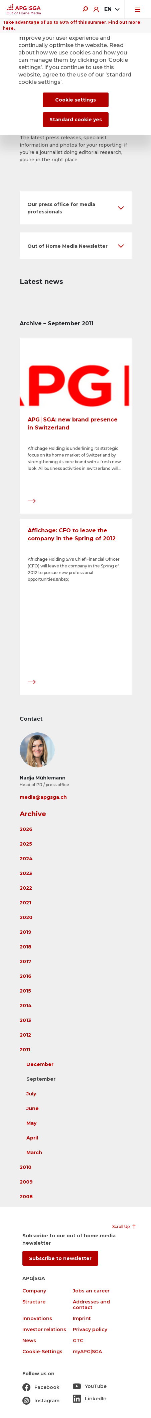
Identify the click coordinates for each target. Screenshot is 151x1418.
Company (34, 1291)
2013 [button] (25, 1020)
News (29, 1341)
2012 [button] (25, 1035)
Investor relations (44, 1330)
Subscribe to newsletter (60, 1258)
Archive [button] (33, 814)
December (39, 1064)
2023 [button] (26, 873)
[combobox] (111, 9)
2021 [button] (25, 903)
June (32, 1108)
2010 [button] (25, 1167)
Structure (33, 1302)
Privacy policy (90, 1330)
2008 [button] (26, 1197)
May (31, 1123)
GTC (78, 1341)
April (32, 1138)
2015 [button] (25, 991)
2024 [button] (26, 859)
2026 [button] (26, 829)
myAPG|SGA (87, 1352)
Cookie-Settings (42, 1352)
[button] (76, 207)
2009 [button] (26, 1182)
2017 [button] (25, 961)
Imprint (82, 1318)
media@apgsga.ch (43, 797)
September (40, 1079)
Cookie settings (75, 100)
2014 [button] (26, 1006)
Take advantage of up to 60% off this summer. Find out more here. (71, 25)
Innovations (37, 1318)
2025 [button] (26, 844)
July (31, 1094)
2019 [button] (25, 932)
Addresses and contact (91, 1304)
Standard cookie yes (75, 120)
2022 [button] (26, 888)
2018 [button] (25, 947)
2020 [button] (26, 917)
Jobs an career (91, 1291)
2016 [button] (25, 976)
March (34, 1152)
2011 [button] (25, 1050)
